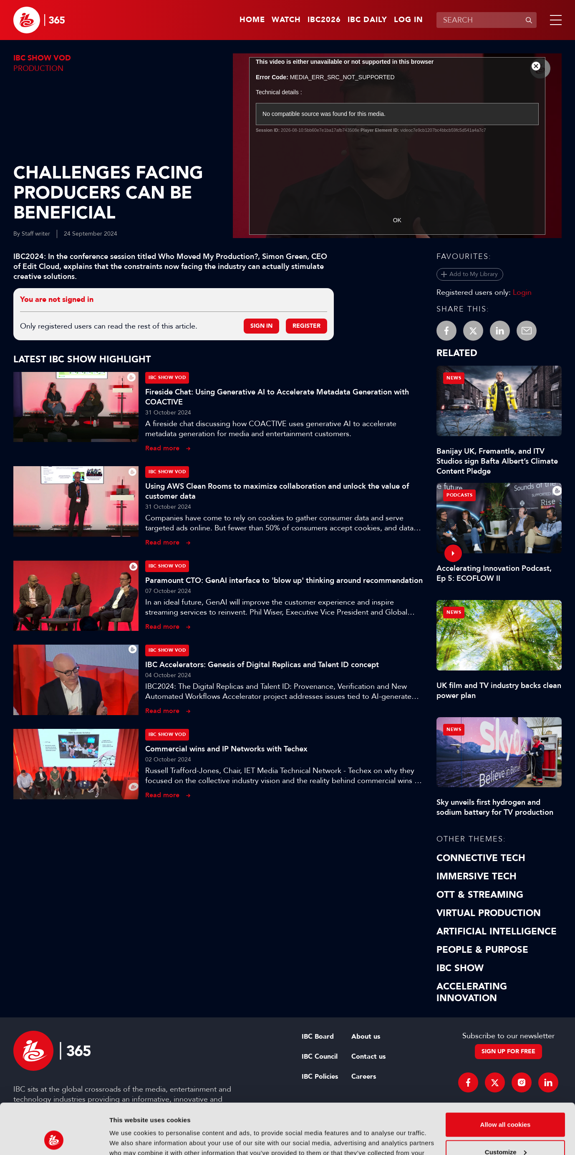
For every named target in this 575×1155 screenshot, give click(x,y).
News (453, 378)
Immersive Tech (476, 876)
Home (252, 20)
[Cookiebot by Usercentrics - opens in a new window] (54, 1138)
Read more (162, 448)
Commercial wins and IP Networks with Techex (226, 749)
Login (522, 292)
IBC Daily (367, 20)
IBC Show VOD (42, 58)
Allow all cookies (505, 1077)
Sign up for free (508, 1051)
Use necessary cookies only (505, 1131)
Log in (408, 20)
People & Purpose (482, 950)
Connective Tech (480, 858)
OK (397, 220)
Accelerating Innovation (471, 992)
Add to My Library (473, 274)
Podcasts (459, 495)
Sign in (261, 326)
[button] (554, 20)
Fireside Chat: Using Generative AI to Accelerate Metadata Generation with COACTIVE (277, 397)
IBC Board (318, 1036)
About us (365, 1036)
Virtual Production (488, 913)
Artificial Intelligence (496, 931)
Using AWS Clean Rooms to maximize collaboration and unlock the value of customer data (277, 491)
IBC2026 (324, 20)
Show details (128, 1138)
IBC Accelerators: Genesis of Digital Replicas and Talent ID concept (262, 665)
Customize (506, 1104)
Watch (286, 20)
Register (306, 326)
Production (38, 68)
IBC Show (460, 968)
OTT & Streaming (479, 895)
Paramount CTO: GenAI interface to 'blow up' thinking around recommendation (284, 580)
